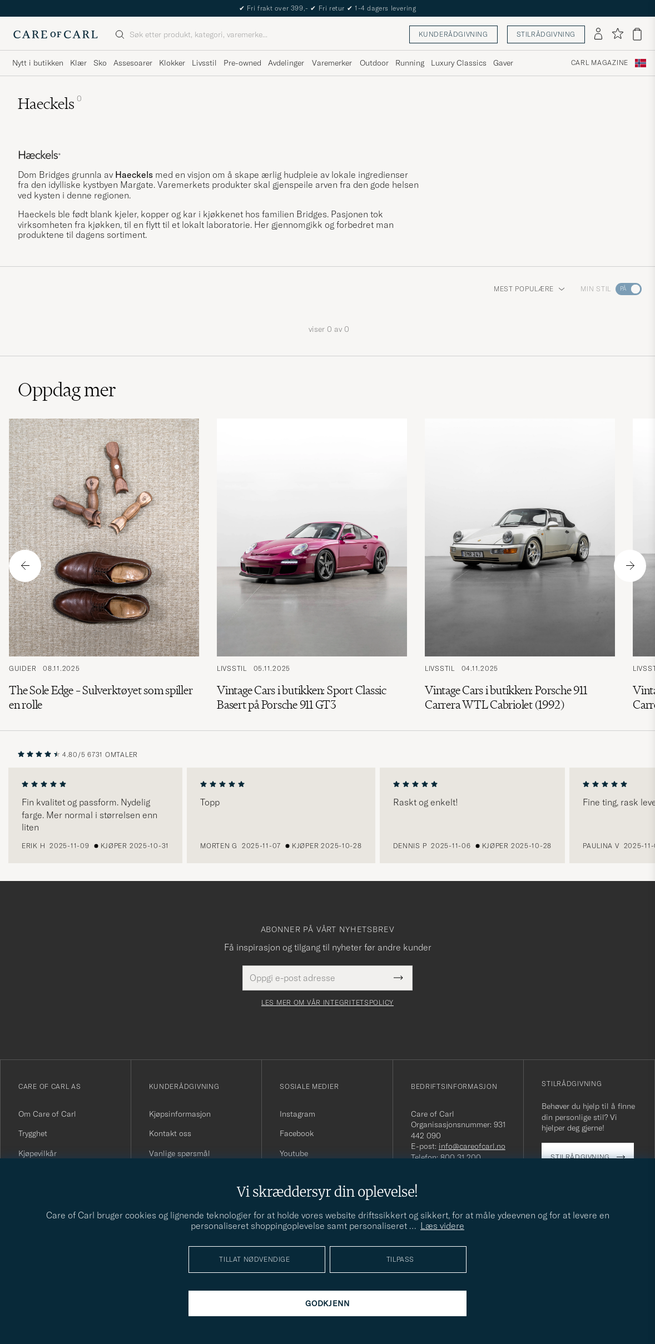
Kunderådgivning (453, 34)
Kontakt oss (170, 1133)
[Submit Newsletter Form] (398, 977)
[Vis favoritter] (617, 34)
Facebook (297, 1133)
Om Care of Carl (47, 1114)
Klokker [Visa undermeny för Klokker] (172, 63)
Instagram (297, 1114)
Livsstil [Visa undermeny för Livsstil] (204, 63)
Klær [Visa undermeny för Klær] (78, 63)
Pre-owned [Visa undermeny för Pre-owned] (242, 63)
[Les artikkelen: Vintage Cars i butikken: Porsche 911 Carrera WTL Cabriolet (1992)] (520, 565)
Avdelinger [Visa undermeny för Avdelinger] (286, 63)
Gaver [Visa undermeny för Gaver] (503, 63)
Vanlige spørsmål (179, 1153)
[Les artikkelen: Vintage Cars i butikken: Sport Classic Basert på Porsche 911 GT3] (312, 565)
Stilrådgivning (546, 34)
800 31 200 (460, 1157)
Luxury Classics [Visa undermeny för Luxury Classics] (459, 63)
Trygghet (32, 1133)
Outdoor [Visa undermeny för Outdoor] (374, 63)
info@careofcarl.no (472, 1146)
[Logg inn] (598, 34)
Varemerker (332, 63)
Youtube (294, 1153)
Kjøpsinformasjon (180, 1114)
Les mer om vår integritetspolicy (327, 1002)
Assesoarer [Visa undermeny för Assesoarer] (132, 63)
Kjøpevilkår (37, 1153)
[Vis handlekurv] (637, 34)
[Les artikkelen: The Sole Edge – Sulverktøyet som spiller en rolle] (104, 565)
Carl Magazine (599, 63)
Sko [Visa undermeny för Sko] (100, 63)
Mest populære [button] (529, 289)
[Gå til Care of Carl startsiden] (55, 34)
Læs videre (442, 1226)
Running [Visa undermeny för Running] (409, 63)
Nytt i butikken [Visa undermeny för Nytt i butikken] (37, 63)
